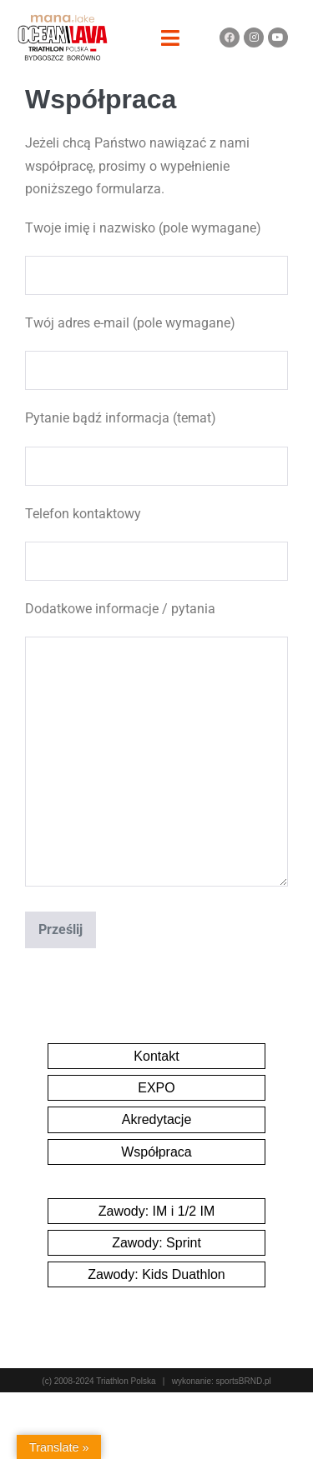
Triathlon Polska (125, 1381)
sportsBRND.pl (243, 1381)
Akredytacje (157, 1119)
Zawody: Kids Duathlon (156, 1274)
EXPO (156, 1088)
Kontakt (156, 1056)
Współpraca (156, 1152)
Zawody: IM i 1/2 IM (156, 1211)
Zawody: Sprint (156, 1243)
